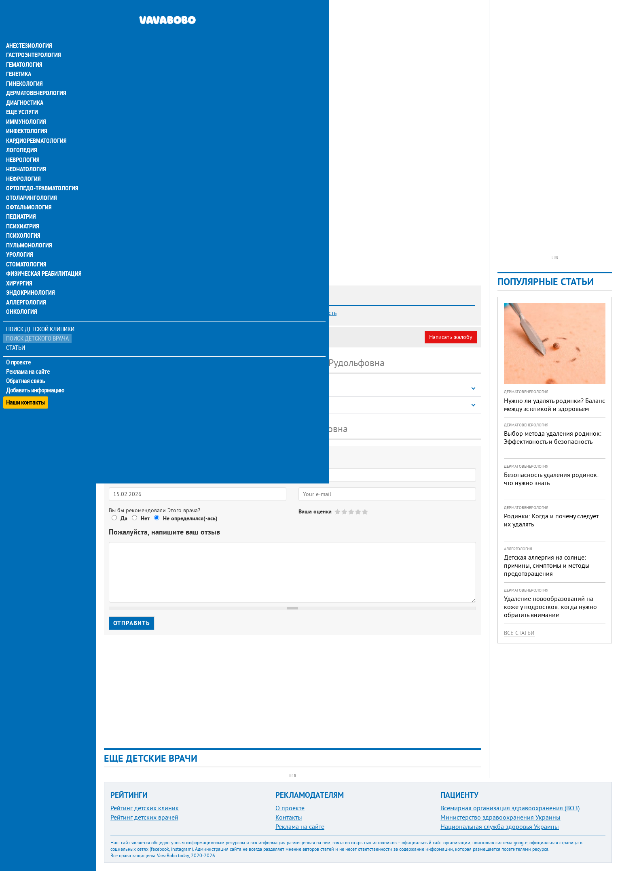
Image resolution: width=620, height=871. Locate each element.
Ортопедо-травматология (41, 175)
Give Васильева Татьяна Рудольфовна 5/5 (365, 512)
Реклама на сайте (28, 361)
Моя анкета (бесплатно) (142, 337)
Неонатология (25, 155)
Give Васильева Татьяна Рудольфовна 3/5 (351, 512)
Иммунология (25, 107)
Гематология (24, 48)
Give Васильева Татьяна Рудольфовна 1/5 (337, 512)
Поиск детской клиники (40, 318)
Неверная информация (214, 337)
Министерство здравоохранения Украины (500, 817)
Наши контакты (26, 389)
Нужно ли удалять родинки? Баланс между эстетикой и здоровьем (554, 404)
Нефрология (23, 165)
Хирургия (19, 272)
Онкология (21, 301)
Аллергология (25, 291)
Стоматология (25, 252)
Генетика (19, 58)
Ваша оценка (315, 511)
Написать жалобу (450, 337)
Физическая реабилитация (42, 262)
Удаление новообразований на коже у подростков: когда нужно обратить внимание (550, 606)
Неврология (22, 146)
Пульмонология (28, 233)
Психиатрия (22, 214)
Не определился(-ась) (190, 518)
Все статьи (519, 633)
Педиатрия (21, 204)
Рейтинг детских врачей (144, 817)
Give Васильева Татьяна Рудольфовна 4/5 (358, 512)
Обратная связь (26, 370)
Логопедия (21, 136)
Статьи (16, 337)
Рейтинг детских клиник (144, 808)
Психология (22, 223)
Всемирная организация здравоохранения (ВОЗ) (510, 808)
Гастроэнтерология (32, 39)
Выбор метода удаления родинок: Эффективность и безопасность (552, 437)
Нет (145, 518)
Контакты (288, 817)
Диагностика (24, 87)
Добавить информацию (35, 379)
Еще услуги (22, 97)
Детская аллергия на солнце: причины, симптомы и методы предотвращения (547, 565)
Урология (19, 243)
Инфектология (26, 116)
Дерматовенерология (35, 78)
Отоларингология (30, 184)
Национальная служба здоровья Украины (499, 826)
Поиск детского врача (37, 328)
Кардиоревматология (35, 126)
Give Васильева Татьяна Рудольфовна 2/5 (344, 512)
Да (124, 518)
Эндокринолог (212, 156)
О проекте (18, 352)
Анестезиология (28, 29)
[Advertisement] (292, 56)
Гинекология (24, 68)
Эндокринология (29, 282)
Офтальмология (28, 194)
